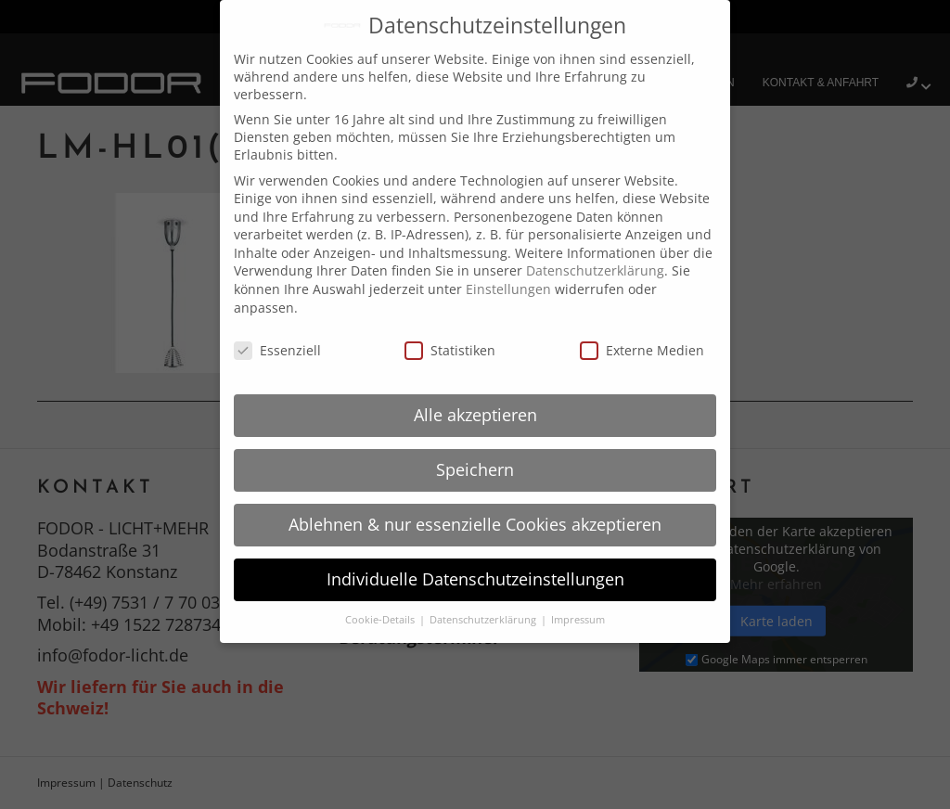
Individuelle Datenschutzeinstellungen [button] (475, 579)
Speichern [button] (475, 469)
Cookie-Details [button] (381, 619)
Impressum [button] (578, 619)
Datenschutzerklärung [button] (484, 619)
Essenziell (277, 350)
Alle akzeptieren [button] (475, 415)
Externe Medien (642, 350)
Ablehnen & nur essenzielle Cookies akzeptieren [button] (475, 524)
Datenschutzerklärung (595, 270)
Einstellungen (508, 289)
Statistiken (449, 350)
